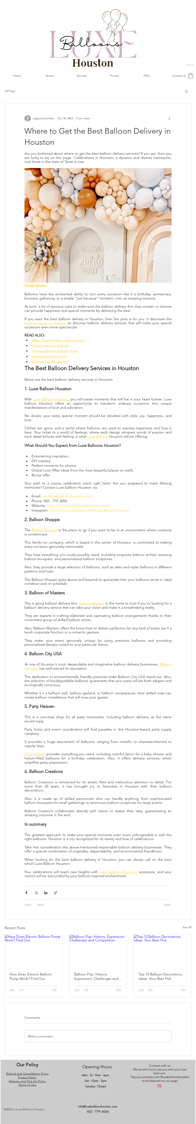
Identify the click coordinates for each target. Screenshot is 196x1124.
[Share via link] (55, 893)
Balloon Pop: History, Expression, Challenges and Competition (96, 976)
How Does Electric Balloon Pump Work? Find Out (31, 976)
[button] (190, 75)
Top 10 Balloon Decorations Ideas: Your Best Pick (160, 976)
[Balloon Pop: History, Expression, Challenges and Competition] (98, 951)
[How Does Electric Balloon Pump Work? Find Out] (33, 951)
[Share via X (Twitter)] (36, 893)
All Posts (10, 91)
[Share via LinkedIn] (46, 893)
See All (187, 927)
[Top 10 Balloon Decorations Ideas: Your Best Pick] (162, 951)
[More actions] (169, 118)
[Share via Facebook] (26, 893)
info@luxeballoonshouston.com (97, 1106)
